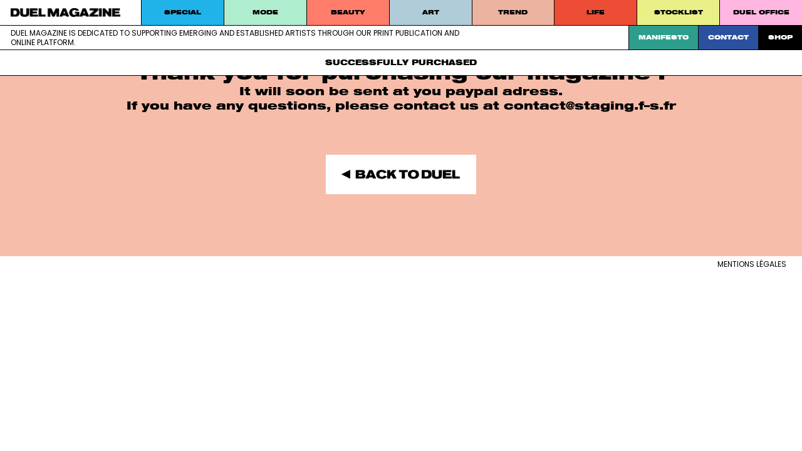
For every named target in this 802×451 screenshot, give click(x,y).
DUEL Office (761, 12)
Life (595, 12)
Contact (728, 37)
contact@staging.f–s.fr (590, 105)
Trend (513, 12)
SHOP (780, 37)
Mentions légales (751, 264)
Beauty (348, 12)
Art (430, 12)
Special (182, 12)
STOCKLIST (678, 12)
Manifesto (663, 37)
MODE (265, 12)
